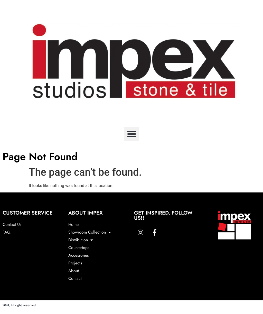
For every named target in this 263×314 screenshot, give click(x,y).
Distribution (80, 240)
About (73, 271)
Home (73, 224)
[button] (131, 134)
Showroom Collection (89, 232)
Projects (75, 263)
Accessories (78, 255)
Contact (75, 278)
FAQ (7, 232)
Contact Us (12, 224)
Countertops (78, 248)
